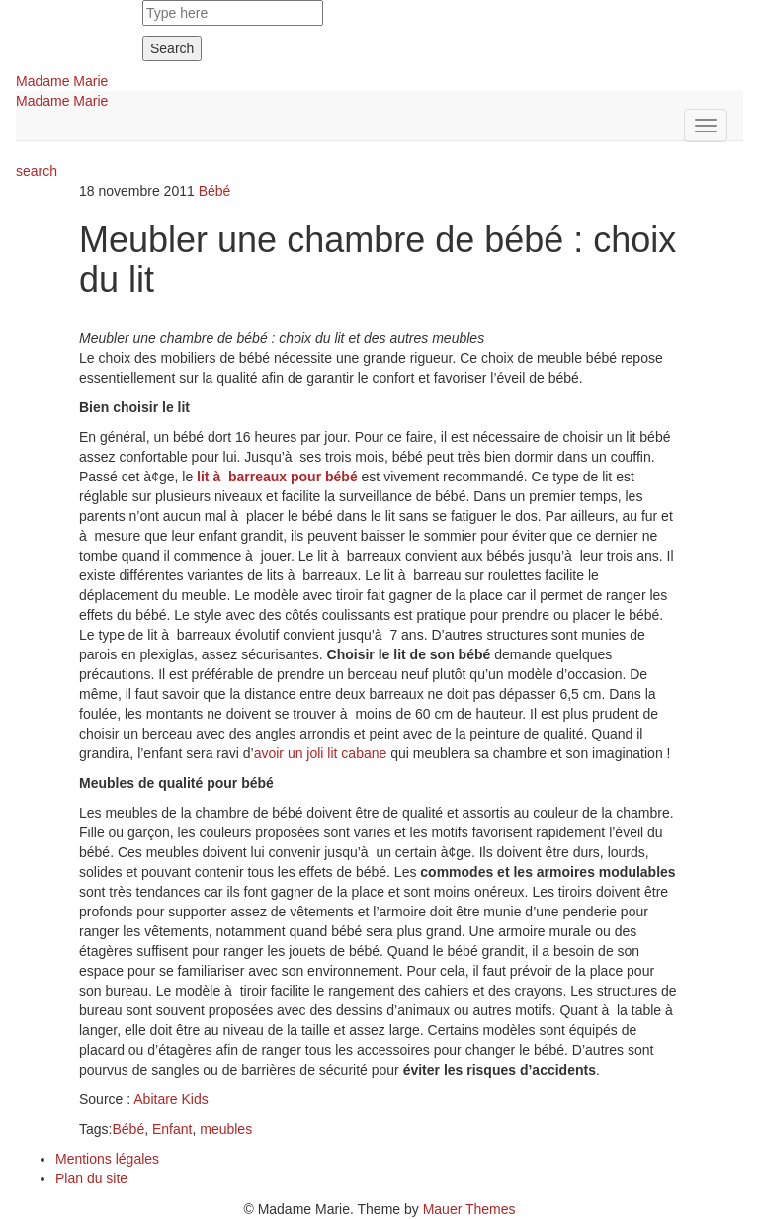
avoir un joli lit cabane (320, 753)
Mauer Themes (469, 1209)
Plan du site (91, 1178)
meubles (226, 1129)
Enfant (172, 1129)
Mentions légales (107, 1159)
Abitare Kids (170, 1099)
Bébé (215, 191)
